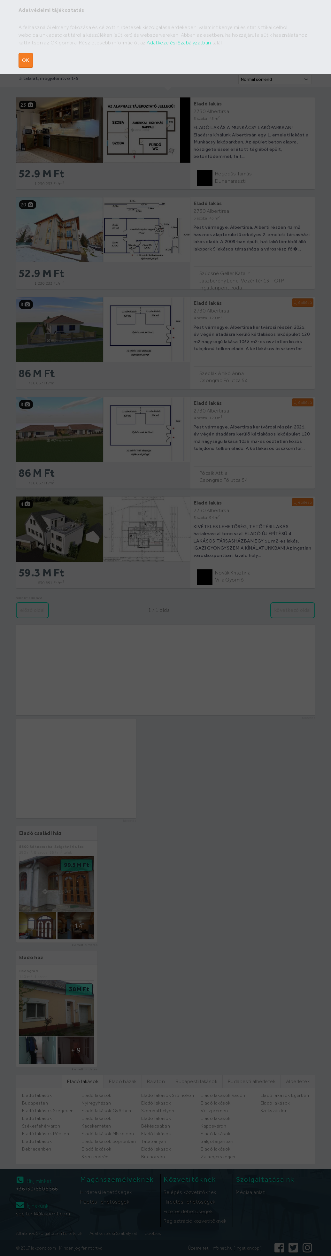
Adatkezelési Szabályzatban (179, 43)
